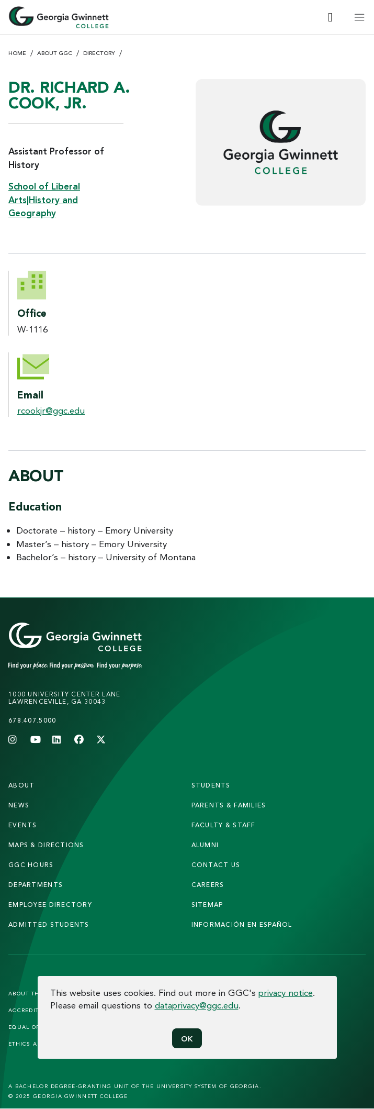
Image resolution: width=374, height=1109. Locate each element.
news (18, 805)
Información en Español (241, 924)
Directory (99, 53)
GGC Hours (31, 865)
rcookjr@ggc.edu (51, 410)
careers (207, 885)
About (21, 785)
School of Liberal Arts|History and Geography (44, 199)
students (211, 785)
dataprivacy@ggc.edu (197, 1005)
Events (22, 825)
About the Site (33, 993)
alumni (205, 845)
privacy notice (285, 992)
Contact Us (216, 865)
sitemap (207, 904)
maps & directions (46, 845)
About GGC (54, 53)
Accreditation (32, 1010)
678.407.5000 (32, 720)
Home (17, 53)
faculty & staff (223, 825)
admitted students (48, 924)
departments (35, 885)
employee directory (50, 904)
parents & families (228, 805)
